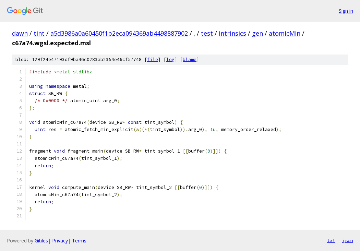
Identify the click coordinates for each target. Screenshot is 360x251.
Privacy (60, 240)
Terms (79, 240)
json (347, 240)
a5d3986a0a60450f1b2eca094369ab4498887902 (119, 33)
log (170, 59)
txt (331, 240)
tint (39, 33)
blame (189, 59)
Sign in (346, 11)
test (207, 33)
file (152, 59)
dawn (20, 33)
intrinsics (232, 33)
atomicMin (284, 33)
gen (257, 33)
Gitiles (41, 240)
